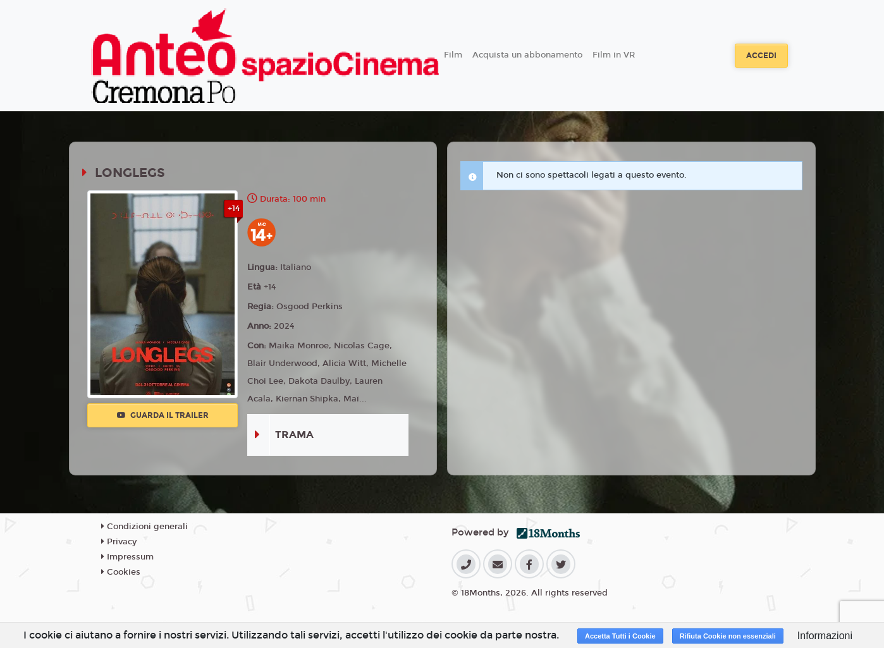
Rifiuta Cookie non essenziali (728, 636)
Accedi (761, 55)
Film (453, 55)
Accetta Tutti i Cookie (620, 636)
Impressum (127, 557)
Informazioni (824, 635)
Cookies (120, 572)
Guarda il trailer (163, 415)
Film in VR (613, 55)
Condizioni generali (144, 527)
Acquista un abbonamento (527, 55)
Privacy (119, 542)
